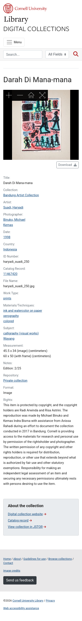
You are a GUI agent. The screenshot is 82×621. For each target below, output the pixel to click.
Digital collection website (27, 514)
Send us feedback (20, 580)
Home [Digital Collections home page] (7, 558)
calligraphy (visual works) (21, 333)
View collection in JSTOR (27, 527)
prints (7, 298)
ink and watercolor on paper (22, 311)
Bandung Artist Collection (21, 195)
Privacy (50, 600)
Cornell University (25, 8)
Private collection (15, 381)
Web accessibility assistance (21, 608)
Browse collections (60, 558)
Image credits (11, 570)
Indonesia (10, 249)
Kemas (8, 225)
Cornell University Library (27, 600)
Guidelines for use (34, 558)
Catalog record (20, 520)
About (17, 558)
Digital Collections (36, 28)
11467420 (10, 274)
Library (16, 20)
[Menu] (13, 42)
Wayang (8, 339)
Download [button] (67, 165)
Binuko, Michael (14, 220)
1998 (6, 237)
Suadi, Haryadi (13, 207)
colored (8, 321)
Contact (8, 563)
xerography (11, 316)
